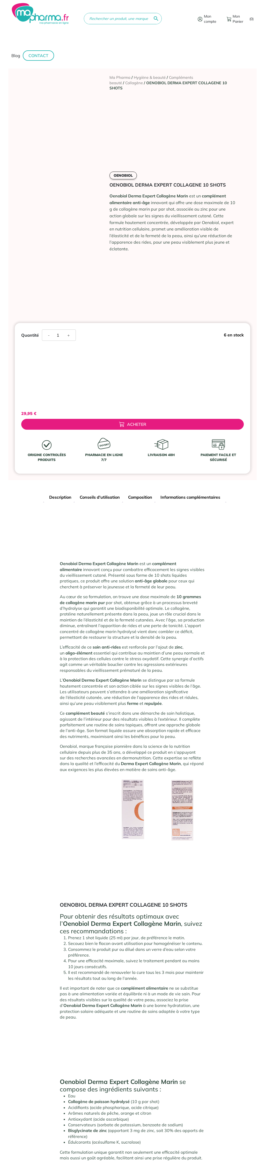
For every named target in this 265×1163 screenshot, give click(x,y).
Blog (15, 55)
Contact (38, 55)
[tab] (60, 498)
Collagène (134, 82)
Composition (140, 497)
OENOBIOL (123, 175)
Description (60, 497)
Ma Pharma (119, 77)
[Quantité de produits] (59, 335)
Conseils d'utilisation (100, 497)
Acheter (132, 424)
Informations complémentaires (190, 497)
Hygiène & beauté (150, 77)
